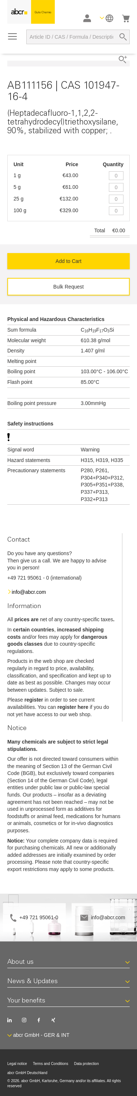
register (33, 700)
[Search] (123, 37)
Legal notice (17, 1064)
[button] (106, 18)
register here (72, 707)
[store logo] (31, 12)
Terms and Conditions (50, 1064)
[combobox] (78, 37)
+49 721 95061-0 (38, 917)
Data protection (86, 1064)
